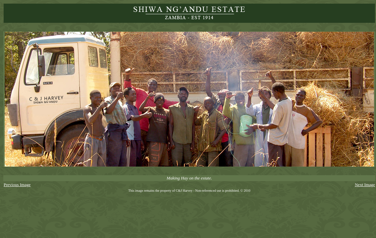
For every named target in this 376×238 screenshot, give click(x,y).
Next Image (365, 184)
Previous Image (17, 184)
